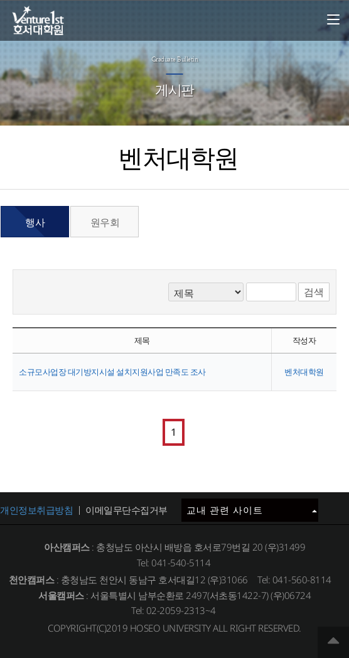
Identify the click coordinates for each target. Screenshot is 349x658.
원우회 (105, 222)
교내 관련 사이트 (251, 510)
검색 (314, 292)
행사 (35, 222)
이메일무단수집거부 (126, 509)
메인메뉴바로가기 (0, 0)
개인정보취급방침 (36, 509)
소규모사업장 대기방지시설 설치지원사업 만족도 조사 (112, 371)
